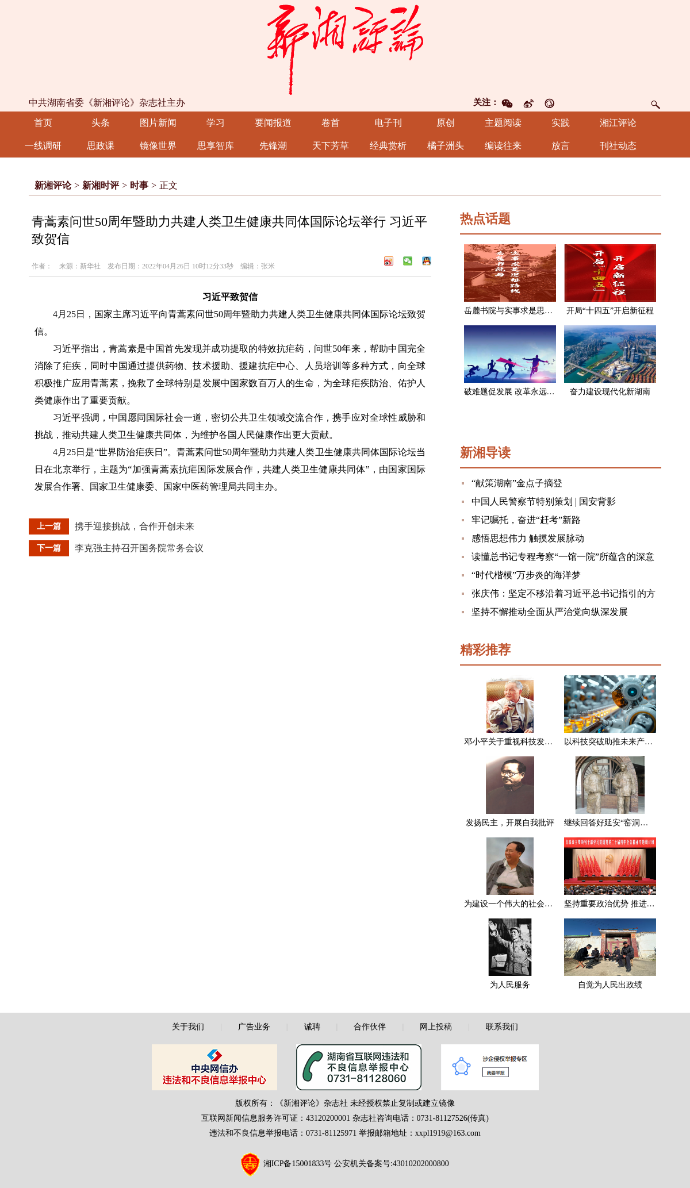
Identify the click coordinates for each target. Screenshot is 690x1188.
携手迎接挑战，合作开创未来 (134, 526)
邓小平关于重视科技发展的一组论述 (528, 741)
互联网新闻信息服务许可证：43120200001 (275, 1118)
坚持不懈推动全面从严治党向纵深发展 (549, 612)
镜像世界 (158, 146)
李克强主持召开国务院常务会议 (139, 548)
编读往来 (503, 146)
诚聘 (312, 1026)
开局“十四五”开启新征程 (610, 310)
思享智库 (215, 146)
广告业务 (254, 1026)
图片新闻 (158, 123)
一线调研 (43, 146)
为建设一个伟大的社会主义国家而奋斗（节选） (548, 903)
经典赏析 (388, 146)
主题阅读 (503, 123)
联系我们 (502, 1026)
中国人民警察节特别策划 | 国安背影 (543, 501)
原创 (445, 123)
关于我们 (188, 1026)
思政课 (100, 146)
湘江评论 (618, 123)
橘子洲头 (445, 146)
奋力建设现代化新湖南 (610, 391)
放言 (560, 146)
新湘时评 (100, 185)
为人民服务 (510, 985)
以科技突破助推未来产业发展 (616, 741)
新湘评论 (52, 185)
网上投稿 (436, 1026)
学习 (215, 123)
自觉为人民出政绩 (610, 985)
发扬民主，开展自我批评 (510, 822)
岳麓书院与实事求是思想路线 (516, 310)
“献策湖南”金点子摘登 (516, 483)
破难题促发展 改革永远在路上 (517, 391)
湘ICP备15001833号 (297, 1163)
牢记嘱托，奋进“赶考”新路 (526, 520)
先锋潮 (273, 146)
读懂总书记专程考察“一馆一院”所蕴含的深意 (562, 557)
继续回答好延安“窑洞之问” (612, 822)
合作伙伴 (370, 1026)
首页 (43, 123)
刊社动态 (618, 146)
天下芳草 (330, 146)
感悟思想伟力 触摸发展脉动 (527, 538)
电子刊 (388, 123)
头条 (100, 123)
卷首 (330, 123)
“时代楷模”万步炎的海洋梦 (526, 575)
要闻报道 (273, 123)
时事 (139, 185)
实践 (560, 123)
